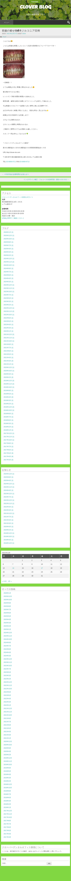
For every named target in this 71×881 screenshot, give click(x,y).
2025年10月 (8, 599)
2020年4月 (7, 751)
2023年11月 (8, 662)
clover (24, 33)
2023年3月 (7, 675)
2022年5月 (7, 695)
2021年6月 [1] (8, 351)
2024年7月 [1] (8, 272)
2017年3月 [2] (8, 460)
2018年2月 (7, 804)
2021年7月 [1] (8, 347)
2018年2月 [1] (8, 427)
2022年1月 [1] (8, 331)
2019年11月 (8, 761)
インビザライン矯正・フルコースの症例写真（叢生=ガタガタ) (46, 179)
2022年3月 (7, 702)
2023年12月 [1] (9, 285)
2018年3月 (7, 801)
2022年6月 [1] (8, 318)
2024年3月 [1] (8, 281)
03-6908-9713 (25, 161)
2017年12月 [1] (9, 433)
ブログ (4, 37)
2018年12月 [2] (9, 407)
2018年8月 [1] (8, 413)
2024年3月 (7, 656)
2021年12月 (8, 708)
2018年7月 (7, 794)
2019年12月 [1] (9, 533)
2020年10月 (8, 745)
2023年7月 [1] (8, 295)
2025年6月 (7, 613)
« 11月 (4, 581)
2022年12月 (8, 682)
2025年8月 (7, 606)
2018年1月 (7, 807)
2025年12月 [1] (9, 235)
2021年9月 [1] (8, 344)
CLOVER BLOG (35, 7)
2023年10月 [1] (9, 291)
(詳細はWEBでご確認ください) (13, 218)
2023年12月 (8, 659)
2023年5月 (7, 672)
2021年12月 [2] (9, 334)
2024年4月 (7, 652)
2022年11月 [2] (9, 311)
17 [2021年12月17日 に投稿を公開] (42, 568)
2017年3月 (7, 837)
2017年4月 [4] (8, 456)
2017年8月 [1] (8, 443)
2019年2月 (7, 781)
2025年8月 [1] (8, 242)
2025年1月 (7, 629)
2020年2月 (7, 754)
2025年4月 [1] (8, 248)
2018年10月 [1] (9, 410)
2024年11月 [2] (9, 262)
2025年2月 (7, 626)
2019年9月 (7, 768)
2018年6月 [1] (8, 420)
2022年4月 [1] (8, 324)
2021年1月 (7, 738)
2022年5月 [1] (8, 321)
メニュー (6, 22)
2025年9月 (7, 603)
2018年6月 (7, 797)
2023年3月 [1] (8, 301)
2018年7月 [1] (8, 417)
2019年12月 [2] (9, 380)
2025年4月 (7, 619)
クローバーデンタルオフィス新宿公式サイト (17, 197)
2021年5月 (7, 728)
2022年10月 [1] (9, 314)
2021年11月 (8, 712)
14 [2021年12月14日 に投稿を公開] (13, 568)
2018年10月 (8, 787)
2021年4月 (7, 731)
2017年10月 (8, 817)
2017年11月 (8, 814)
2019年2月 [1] (8, 404)
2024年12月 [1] (9, 258)
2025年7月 (7, 609)
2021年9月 (7, 718)
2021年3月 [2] (8, 361)
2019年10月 (8, 764)
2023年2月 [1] (8, 305)
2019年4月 (7, 774)
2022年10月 (8, 689)
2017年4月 (7, 834)
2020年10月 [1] (9, 371)
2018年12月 (8, 784)
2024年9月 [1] (8, 268)
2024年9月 (7, 642)
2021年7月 (7, 721)
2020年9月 (7, 748)
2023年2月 (7, 679)
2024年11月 (8, 636)
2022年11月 (8, 685)
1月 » (10, 581)
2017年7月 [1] (8, 446)
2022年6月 (7, 692)
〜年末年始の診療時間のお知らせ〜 (15, 174)
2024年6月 (7, 649)
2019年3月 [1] (8, 400)
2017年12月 (8, 811)
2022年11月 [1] (9, 503)
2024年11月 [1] (9, 487)
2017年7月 (7, 824)
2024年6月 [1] (8, 275)
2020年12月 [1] (9, 367)
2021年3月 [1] (8, 523)
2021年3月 (7, 735)
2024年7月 (7, 646)
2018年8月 (7, 791)
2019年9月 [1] (8, 390)
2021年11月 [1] (9, 338)
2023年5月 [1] (8, 298)
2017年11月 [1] (9, 436)
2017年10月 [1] (9, 440)
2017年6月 (7, 827)
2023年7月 (7, 669)
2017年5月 (7, 830)
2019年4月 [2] (8, 397)
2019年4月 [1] (8, 540)
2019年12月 (8, 758)
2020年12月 (8, 741)
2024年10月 (8, 639)
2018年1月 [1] (8, 430)
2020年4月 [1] (8, 374)
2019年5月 (7, 771)
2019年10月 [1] (9, 387)
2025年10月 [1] (9, 239)
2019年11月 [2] (9, 384)
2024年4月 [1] (8, 278)
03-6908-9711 (11, 161)
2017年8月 (7, 820)
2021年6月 (7, 725)
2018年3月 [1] (8, 423)
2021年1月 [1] (8, 364)
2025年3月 (7, 623)
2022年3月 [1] (8, 328)
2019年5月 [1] (8, 394)
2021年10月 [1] (9, 341)
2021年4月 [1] (8, 357)
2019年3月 (7, 778)
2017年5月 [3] (8, 453)
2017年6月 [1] (8, 450)
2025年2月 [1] (8, 255)
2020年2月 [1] (8, 530)
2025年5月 (7, 616)
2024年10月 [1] (9, 265)
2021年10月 (8, 715)
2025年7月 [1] (8, 245)
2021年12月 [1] (9, 513)
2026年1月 (7, 593)
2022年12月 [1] (9, 308)
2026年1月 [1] (8, 232)
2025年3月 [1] (8, 252)
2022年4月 (7, 698)
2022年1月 (7, 705)
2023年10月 (8, 665)
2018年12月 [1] (9, 543)
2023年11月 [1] (9, 288)
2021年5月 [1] (8, 354)
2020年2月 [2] (8, 377)
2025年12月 (8, 596)
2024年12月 (8, 632)
